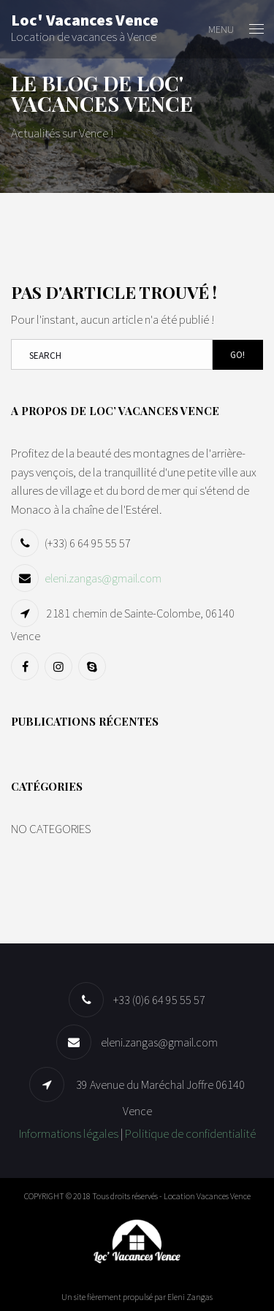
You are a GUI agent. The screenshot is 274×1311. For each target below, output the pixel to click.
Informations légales (68, 1133)
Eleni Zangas (190, 1296)
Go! (237, 355)
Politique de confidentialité (190, 1133)
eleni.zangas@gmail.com (103, 578)
